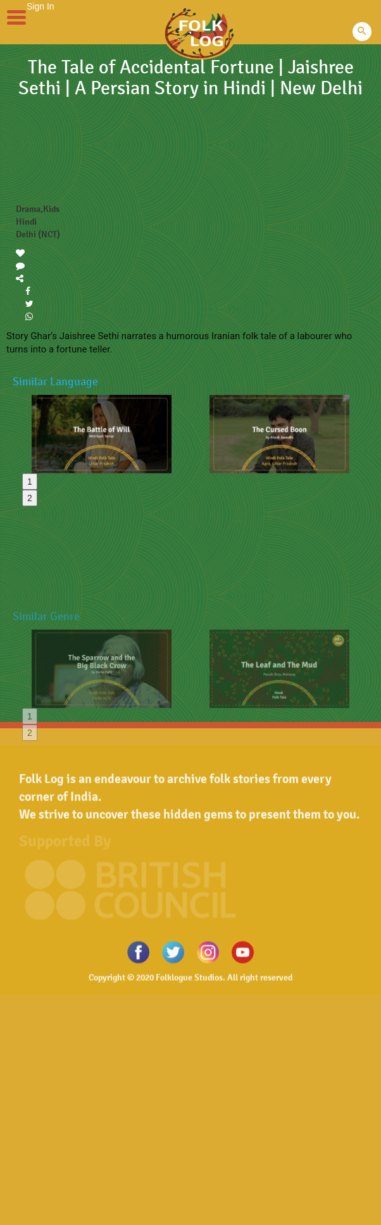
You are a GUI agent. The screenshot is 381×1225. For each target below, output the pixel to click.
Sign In (40, 6)
